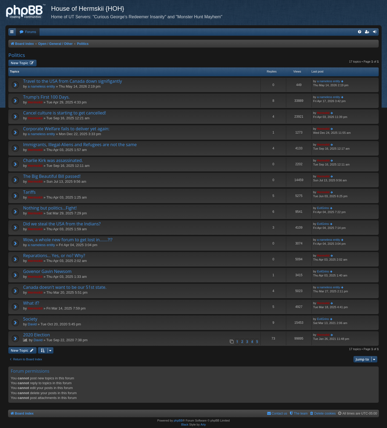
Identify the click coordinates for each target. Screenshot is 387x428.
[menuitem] (27, 32)
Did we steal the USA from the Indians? (62, 224)
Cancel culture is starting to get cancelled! (64, 113)
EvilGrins (323, 208)
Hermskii (35, 102)
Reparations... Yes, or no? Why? (54, 255)
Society (30, 319)
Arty (203, 424)
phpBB (178, 420)
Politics (16, 55)
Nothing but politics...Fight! (50, 208)
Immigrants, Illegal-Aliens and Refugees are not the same (80, 145)
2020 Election (36, 335)
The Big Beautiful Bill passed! (52, 176)
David (32, 324)
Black (184, 424)
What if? (31, 303)
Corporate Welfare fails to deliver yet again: (66, 129)
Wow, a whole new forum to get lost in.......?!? (67, 240)
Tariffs (29, 192)
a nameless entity (41, 86)
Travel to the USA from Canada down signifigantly (72, 81)
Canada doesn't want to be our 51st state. (64, 287)
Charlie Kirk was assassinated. (53, 160)
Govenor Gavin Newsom (47, 271)
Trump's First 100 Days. (46, 97)
